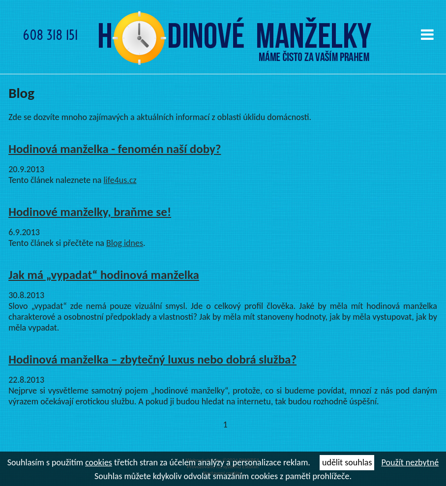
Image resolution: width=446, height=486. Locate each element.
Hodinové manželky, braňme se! (89, 211)
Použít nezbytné (410, 462)
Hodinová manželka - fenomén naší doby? (114, 148)
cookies (98, 462)
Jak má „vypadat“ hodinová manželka (103, 274)
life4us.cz (119, 180)
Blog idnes (124, 243)
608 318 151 (50, 35)
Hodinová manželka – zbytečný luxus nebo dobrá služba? (152, 359)
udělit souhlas (347, 462)
